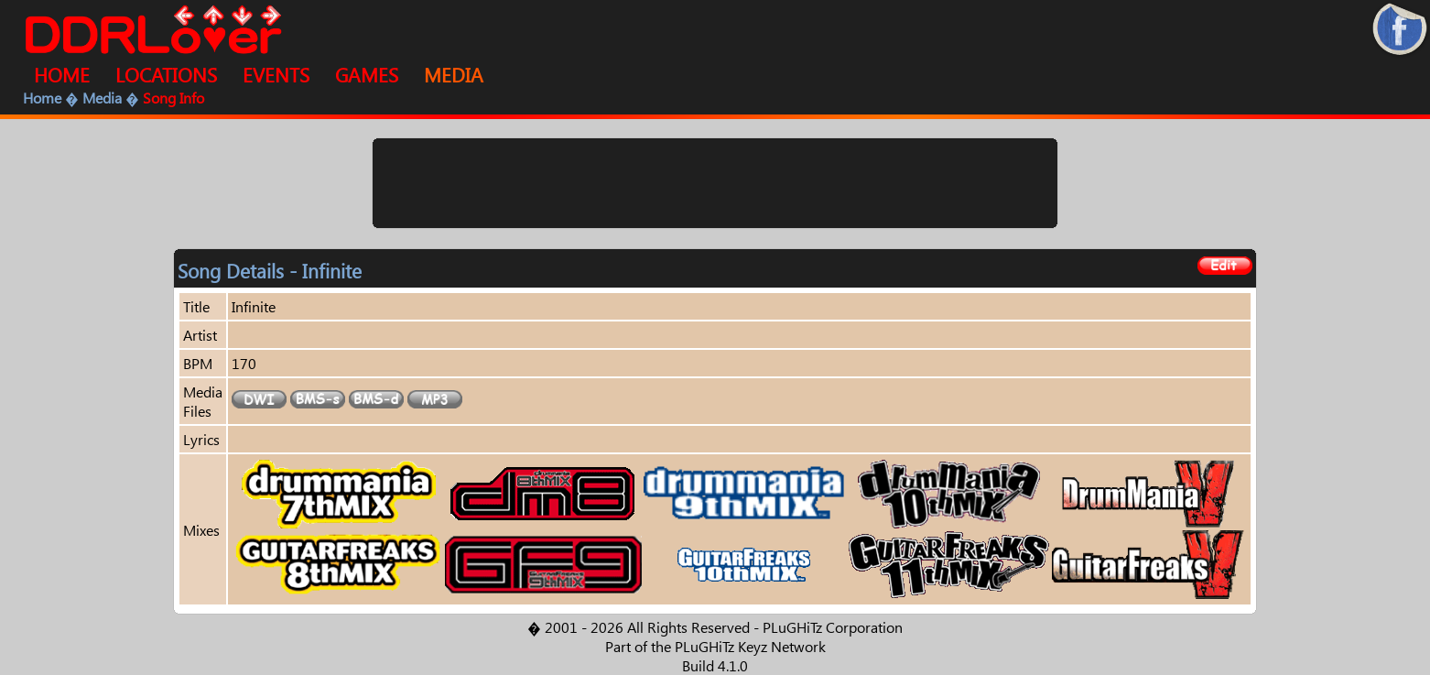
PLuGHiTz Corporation (833, 627)
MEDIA (453, 74)
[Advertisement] (715, 183)
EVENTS (276, 74)
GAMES (366, 74)
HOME (62, 74)
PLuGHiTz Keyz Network (750, 646)
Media (102, 97)
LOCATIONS (166, 74)
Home (42, 97)
